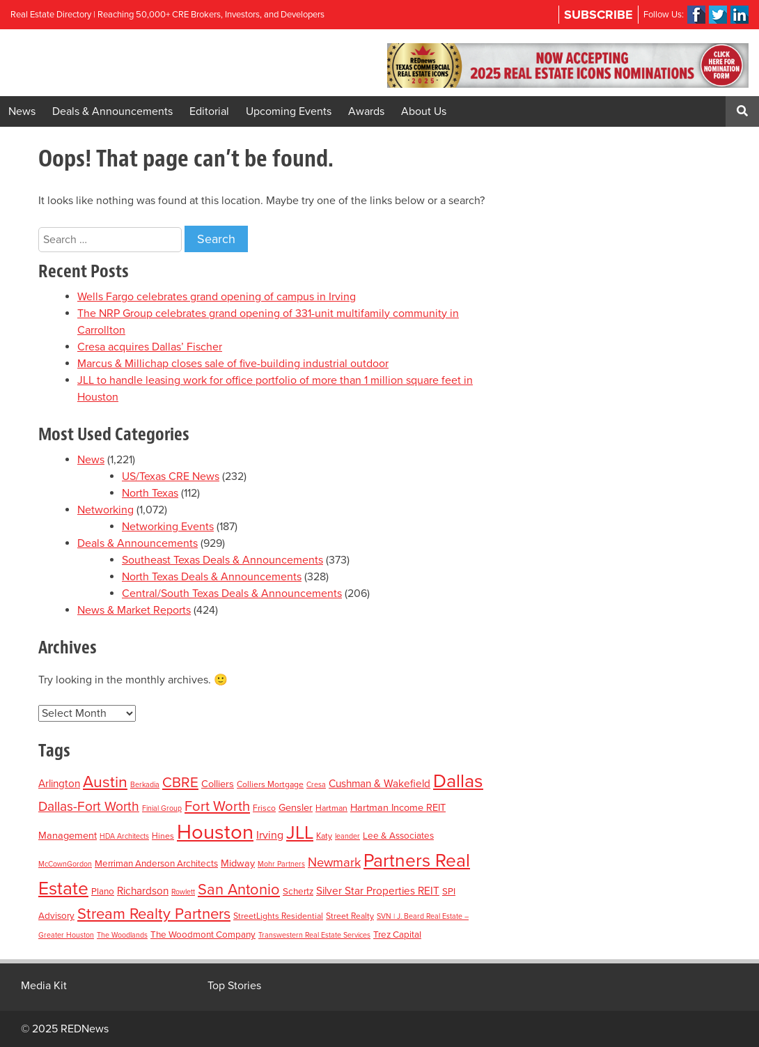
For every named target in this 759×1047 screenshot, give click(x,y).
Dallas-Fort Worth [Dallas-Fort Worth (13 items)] (88, 806)
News (22, 111)
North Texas (150, 493)
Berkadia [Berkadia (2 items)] (144, 784)
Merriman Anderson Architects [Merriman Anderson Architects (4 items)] (156, 863)
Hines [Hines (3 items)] (163, 836)
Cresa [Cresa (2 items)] (316, 784)
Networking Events (168, 527)
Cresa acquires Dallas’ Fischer (149, 347)
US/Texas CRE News (170, 476)
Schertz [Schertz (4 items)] (298, 891)
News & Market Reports (134, 610)
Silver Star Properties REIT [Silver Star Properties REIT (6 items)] (377, 891)
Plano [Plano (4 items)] (102, 891)
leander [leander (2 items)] (347, 836)
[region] (568, 65)
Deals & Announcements (112, 111)
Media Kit (44, 986)
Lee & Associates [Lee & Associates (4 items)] (398, 836)
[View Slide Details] (568, 65)
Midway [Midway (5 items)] (238, 863)
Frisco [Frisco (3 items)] (264, 808)
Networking (105, 510)
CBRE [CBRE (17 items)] (180, 782)
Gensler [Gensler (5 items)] (296, 808)
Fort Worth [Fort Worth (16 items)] (217, 806)
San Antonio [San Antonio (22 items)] (239, 890)
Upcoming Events (288, 111)
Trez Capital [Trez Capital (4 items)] (397, 934)
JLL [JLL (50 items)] (299, 833)
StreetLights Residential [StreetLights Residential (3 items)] (278, 916)
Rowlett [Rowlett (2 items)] (183, 892)
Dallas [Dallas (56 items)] (458, 781)
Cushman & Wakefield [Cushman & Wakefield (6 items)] (379, 783)
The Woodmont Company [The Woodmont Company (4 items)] (203, 934)
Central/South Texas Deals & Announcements (232, 593)
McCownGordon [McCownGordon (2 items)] (65, 864)
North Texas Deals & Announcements (212, 577)
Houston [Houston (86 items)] (215, 832)
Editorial (209, 111)
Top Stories (234, 986)
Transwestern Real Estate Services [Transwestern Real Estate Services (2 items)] (314, 935)
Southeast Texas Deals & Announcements (222, 560)
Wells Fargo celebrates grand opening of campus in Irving (216, 297)
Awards (366, 111)
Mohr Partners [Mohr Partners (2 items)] (281, 864)
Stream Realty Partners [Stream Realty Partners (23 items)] (153, 914)
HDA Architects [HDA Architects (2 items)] (124, 836)
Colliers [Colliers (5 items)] (217, 784)
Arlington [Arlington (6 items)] (59, 783)
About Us (423, 111)
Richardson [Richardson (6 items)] (143, 891)
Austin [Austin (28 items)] (105, 782)
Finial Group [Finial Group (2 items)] (162, 808)
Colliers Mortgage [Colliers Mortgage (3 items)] (270, 784)
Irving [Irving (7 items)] (269, 835)
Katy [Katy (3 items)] (324, 836)
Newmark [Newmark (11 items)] (334, 862)
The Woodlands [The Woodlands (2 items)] (122, 935)
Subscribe (598, 14)
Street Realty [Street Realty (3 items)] (350, 916)
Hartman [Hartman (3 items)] (331, 808)
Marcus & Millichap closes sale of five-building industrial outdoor (233, 364)
